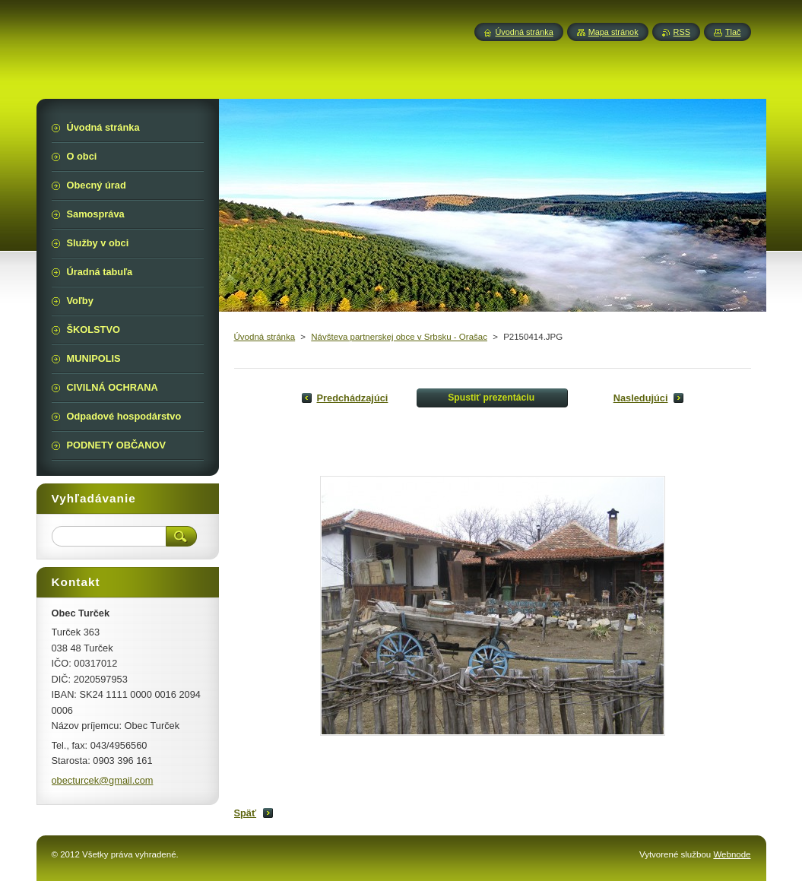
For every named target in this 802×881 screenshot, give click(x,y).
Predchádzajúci (352, 398)
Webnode (731, 854)
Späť (245, 813)
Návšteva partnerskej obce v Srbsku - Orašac (399, 336)
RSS (682, 31)
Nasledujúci (640, 398)
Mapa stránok (613, 31)
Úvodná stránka (265, 336)
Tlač (733, 31)
